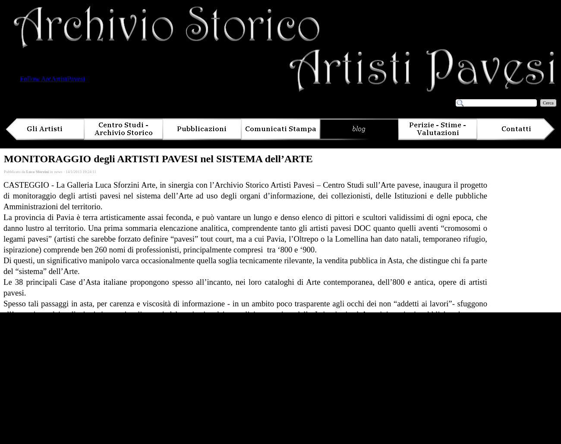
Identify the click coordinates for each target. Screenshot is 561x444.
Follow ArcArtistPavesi (52, 78)
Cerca (548, 103)
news (58, 172)
